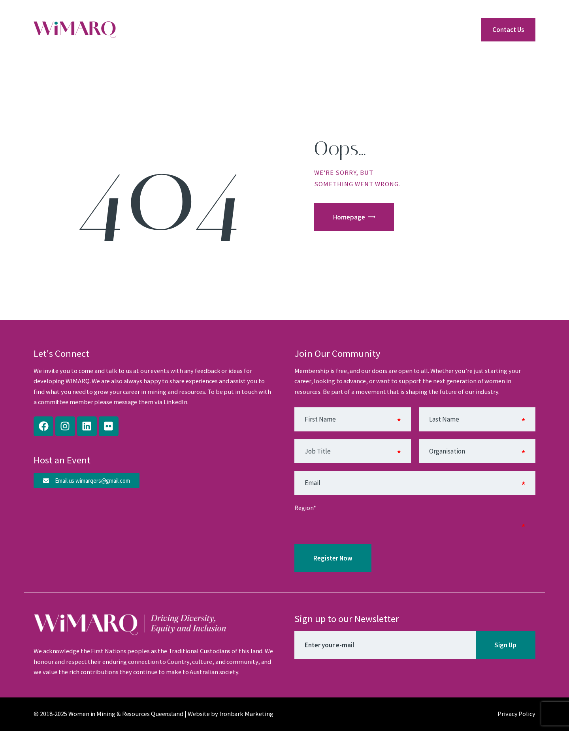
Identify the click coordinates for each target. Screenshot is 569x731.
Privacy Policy (516, 714)
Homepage (349, 217)
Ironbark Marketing (246, 714)
